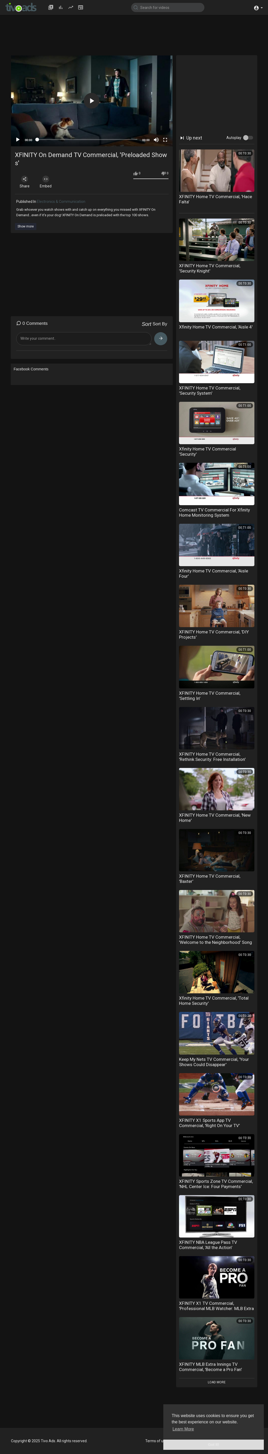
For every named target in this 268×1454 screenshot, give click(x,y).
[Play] (17, 139)
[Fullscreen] (165, 139)
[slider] (87, 139)
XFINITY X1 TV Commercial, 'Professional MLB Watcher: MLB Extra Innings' (216, 1308)
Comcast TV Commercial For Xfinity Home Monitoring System (214, 512)
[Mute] (156, 139)
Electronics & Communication (61, 201)
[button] (258, 7)
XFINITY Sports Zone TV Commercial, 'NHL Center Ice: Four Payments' (216, 1184)
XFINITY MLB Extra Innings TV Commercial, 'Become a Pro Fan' (210, 1367)
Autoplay (233, 138)
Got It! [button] (213, 1444)
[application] (91, 100)
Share (25, 182)
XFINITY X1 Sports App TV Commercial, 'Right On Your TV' (209, 1123)
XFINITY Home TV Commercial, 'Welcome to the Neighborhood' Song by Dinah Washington (215, 942)
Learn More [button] (183, 1429)
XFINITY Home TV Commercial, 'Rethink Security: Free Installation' (212, 756)
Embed (46, 182)
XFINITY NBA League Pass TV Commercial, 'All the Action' (208, 1245)
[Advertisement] (138, 37)
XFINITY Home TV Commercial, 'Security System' (209, 390)
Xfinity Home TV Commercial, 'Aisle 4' (216, 327)
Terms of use (156, 1441)
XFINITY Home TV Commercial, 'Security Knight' (209, 268)
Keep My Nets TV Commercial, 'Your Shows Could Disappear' (214, 1062)
